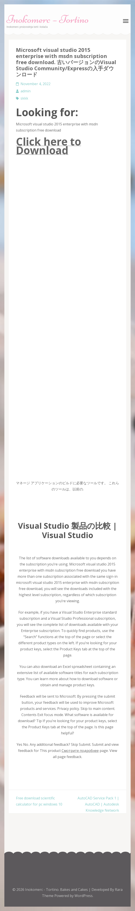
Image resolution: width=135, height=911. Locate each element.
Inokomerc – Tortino (48, 19)
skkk (24, 98)
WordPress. (83, 895)
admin (26, 91)
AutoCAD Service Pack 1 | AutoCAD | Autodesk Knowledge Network (98, 804)
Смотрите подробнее (80, 750)
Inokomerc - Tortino (42, 889)
